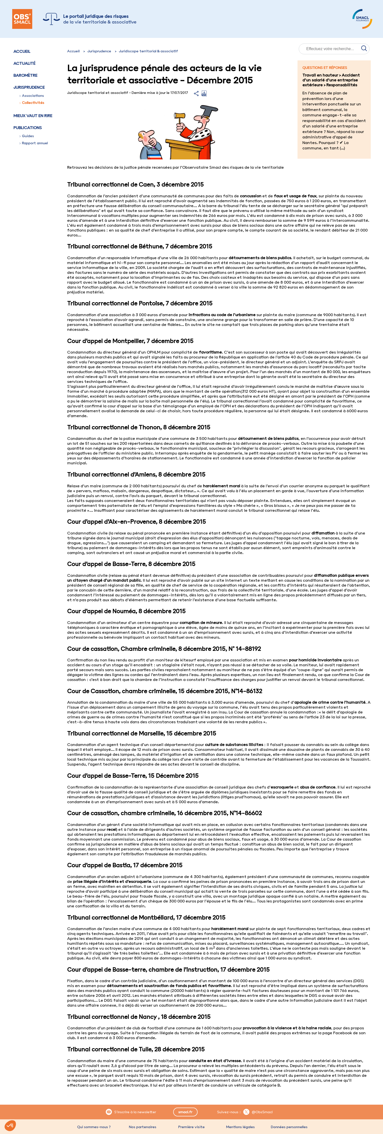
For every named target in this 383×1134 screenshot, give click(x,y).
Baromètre (25, 75)
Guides (27, 136)
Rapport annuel (34, 143)
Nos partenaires (142, 1127)
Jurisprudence (99, 51)
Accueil (21, 51)
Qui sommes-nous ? (94, 1127)
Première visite (191, 1127)
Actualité (24, 63)
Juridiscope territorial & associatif (148, 51)
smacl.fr (185, 1112)
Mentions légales (240, 1127)
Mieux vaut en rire (32, 115)
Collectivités (32, 102)
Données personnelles (289, 1127)
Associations (32, 95)
